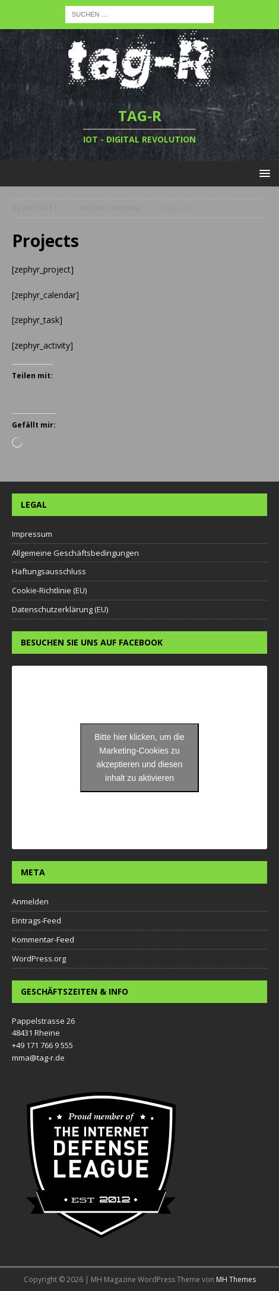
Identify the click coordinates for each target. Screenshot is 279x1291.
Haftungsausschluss (49, 571)
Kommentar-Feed (43, 939)
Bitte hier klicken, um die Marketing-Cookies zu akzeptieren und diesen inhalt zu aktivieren (139, 757)
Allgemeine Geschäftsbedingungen (75, 553)
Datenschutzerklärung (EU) (60, 609)
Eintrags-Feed (36, 920)
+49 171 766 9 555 (42, 1045)
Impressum (32, 534)
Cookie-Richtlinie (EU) (49, 590)
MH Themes (236, 1279)
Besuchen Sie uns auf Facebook (92, 642)
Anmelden (30, 901)
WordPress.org (39, 958)
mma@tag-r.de (38, 1057)
